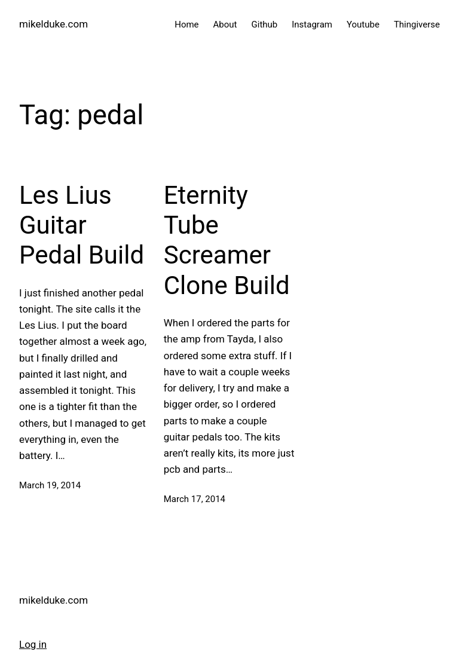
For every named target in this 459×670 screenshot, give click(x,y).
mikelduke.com (53, 24)
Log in (33, 644)
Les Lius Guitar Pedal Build (81, 225)
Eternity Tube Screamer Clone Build (227, 240)
